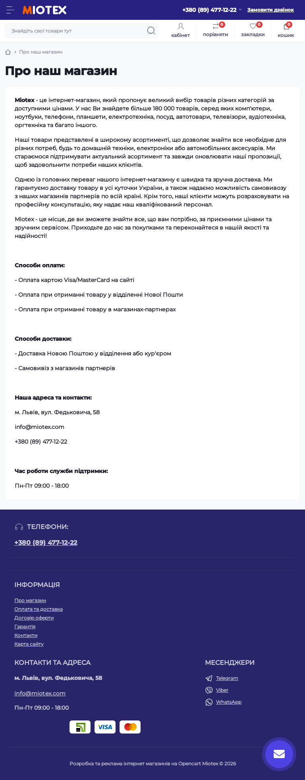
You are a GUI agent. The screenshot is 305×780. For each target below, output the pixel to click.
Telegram (227, 678)
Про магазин (30, 600)
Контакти (25, 635)
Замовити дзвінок (270, 10)
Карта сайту (29, 644)
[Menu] (10, 10)
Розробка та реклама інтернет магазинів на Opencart (135, 763)
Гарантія (24, 626)
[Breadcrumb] (8, 52)
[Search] (151, 30)
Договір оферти (34, 618)
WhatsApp (228, 702)
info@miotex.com (40, 693)
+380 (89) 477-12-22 (45, 542)
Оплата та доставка (38, 609)
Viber (222, 690)
